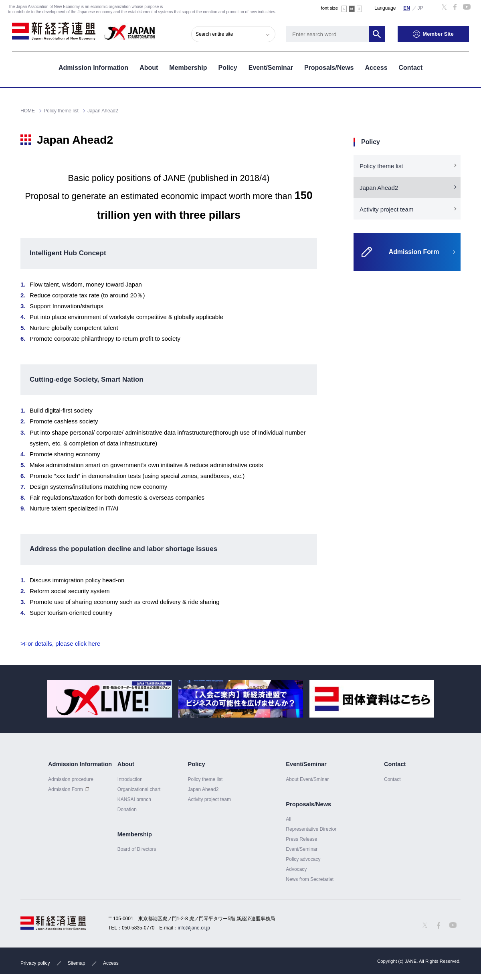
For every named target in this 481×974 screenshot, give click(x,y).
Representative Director (311, 829)
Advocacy (296, 869)
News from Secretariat (309, 879)
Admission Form (65, 789)
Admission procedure (70, 779)
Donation (127, 809)
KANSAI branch (134, 799)
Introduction (130, 779)
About (148, 67)
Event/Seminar (271, 67)
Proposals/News (329, 67)
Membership (188, 67)
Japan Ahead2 (379, 187)
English (407, 7)
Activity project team (387, 209)
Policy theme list (381, 166)
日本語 (420, 7)
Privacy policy (35, 963)
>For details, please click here (60, 643)
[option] (109, 699)
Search (377, 34)
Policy (227, 67)
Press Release (301, 839)
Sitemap (76, 963)
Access (376, 67)
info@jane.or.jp (194, 928)
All (288, 819)
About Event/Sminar (307, 779)
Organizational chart (139, 789)
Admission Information (93, 67)
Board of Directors (136, 849)
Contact (411, 67)
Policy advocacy (303, 859)
